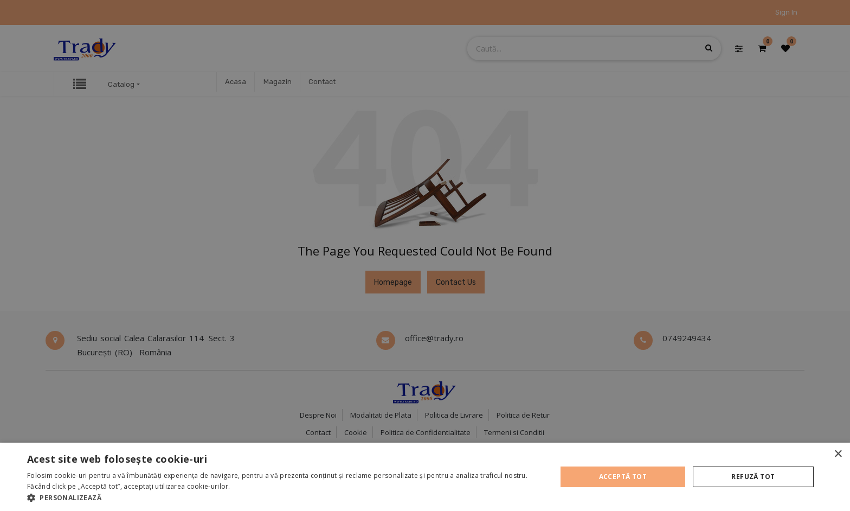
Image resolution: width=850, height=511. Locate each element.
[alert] (425, 255)
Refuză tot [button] (753, 476)
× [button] (838, 454)
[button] (284, 497)
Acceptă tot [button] (623, 476)
